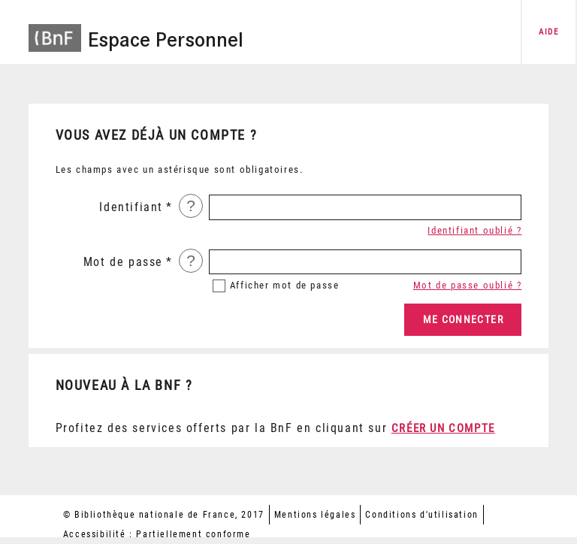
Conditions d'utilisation (421, 514)
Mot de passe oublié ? (467, 285)
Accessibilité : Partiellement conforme (157, 534)
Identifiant (131, 207)
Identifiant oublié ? (474, 230)
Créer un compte (443, 428)
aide (548, 32)
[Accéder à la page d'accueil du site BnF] (55, 30)
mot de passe (285, 285)
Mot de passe (123, 262)
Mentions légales (315, 514)
